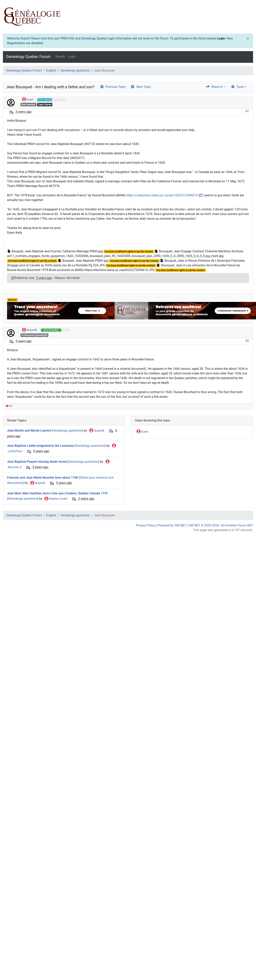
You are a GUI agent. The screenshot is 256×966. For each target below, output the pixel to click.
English (51, 70)
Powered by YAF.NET (171, 525)
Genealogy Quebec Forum (28, 56)
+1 (9, 406)
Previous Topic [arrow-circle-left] (113, 87)
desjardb (29, 330)
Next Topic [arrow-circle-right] (141, 87)
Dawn (28, 99)
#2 (247, 341)
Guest (142, 432)
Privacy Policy (145, 525)
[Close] (248, 38)
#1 (247, 111)
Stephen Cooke (55, 499)
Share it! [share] (214, 87)
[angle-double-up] (245, 953)
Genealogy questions (75, 70)
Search (60, 56)
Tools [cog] (237, 87)
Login (221, 38)
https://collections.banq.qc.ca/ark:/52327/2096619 (164, 195)
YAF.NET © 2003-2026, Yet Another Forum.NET (220, 525)
